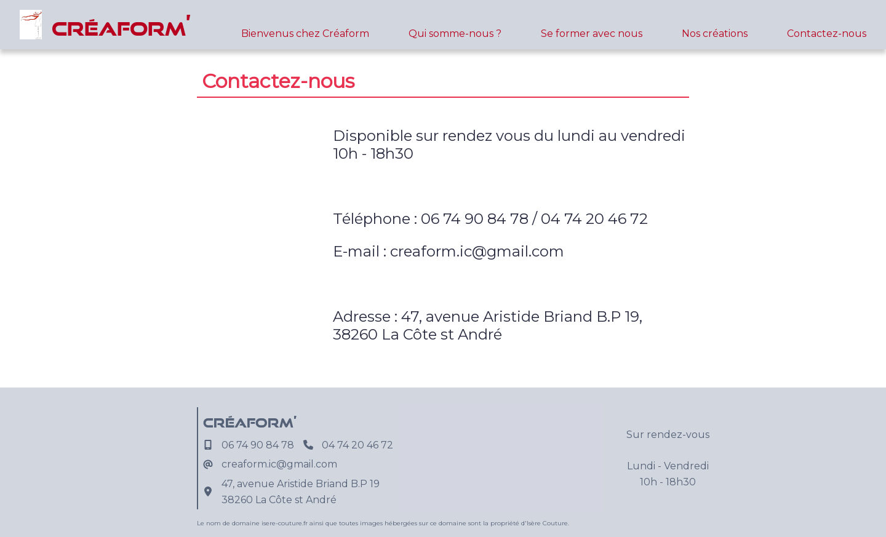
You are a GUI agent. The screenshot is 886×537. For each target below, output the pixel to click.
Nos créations (715, 33)
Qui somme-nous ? (455, 33)
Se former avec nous (591, 33)
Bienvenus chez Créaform (305, 33)
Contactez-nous (826, 33)
